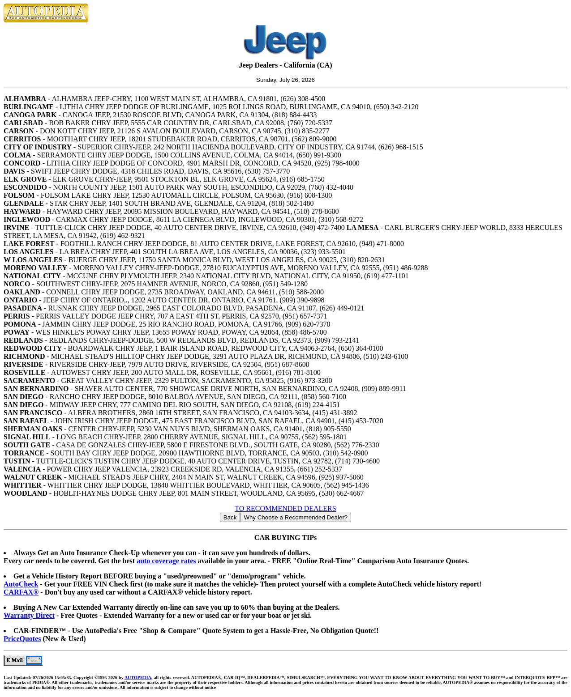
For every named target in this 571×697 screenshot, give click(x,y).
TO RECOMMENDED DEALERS (285, 508)
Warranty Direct (29, 615)
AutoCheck (21, 584)
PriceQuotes (22, 638)
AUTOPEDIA (138, 677)
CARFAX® (21, 592)
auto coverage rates (166, 561)
